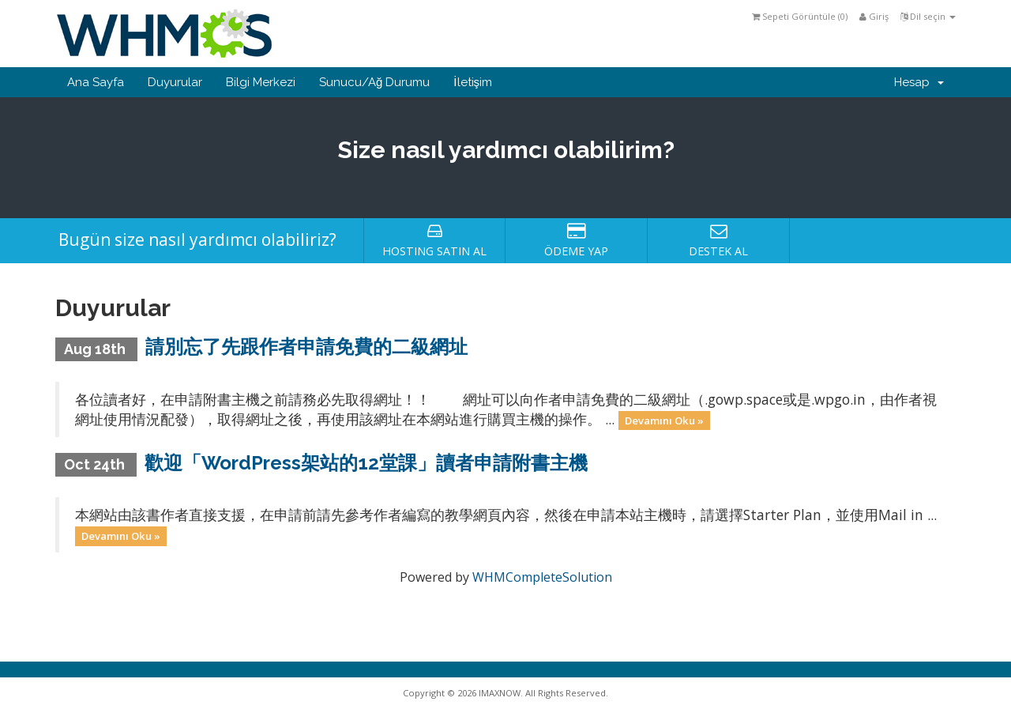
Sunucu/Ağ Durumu (374, 82)
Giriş (874, 16)
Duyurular (175, 82)
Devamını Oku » (664, 420)
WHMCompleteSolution (542, 577)
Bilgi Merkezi (260, 82)
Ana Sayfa (95, 82)
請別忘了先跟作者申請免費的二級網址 (306, 346)
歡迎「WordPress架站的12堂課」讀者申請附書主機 (366, 462)
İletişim (472, 82)
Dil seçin (928, 16)
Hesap (919, 82)
